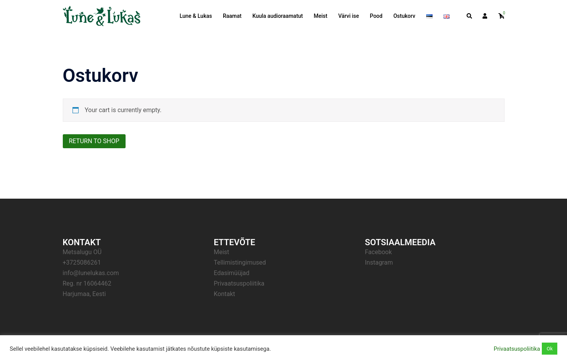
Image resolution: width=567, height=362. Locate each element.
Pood (376, 16)
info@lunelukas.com (91, 273)
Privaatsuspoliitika (239, 283)
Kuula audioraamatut (277, 16)
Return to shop (94, 141)
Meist (320, 16)
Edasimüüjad (232, 273)
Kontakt (224, 294)
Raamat (232, 16)
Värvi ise (348, 16)
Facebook (378, 252)
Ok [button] (549, 349)
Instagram (379, 262)
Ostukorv (404, 16)
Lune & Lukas (195, 16)
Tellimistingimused (240, 262)
